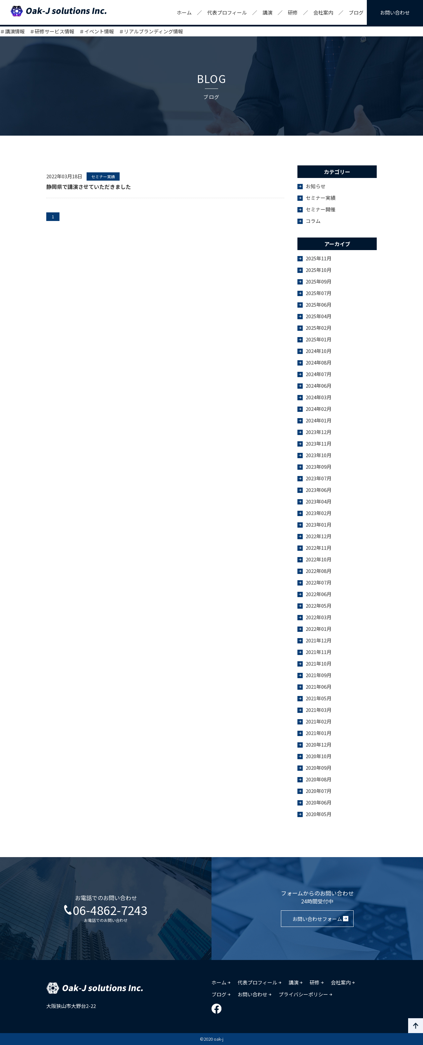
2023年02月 (318, 512)
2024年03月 (318, 397)
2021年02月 (318, 721)
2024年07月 (318, 373)
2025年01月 (318, 339)
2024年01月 (318, 420)
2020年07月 (318, 790)
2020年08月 (318, 779)
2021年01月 (318, 732)
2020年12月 (318, 744)
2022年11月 (318, 547)
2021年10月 (318, 663)
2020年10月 (318, 756)
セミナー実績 (320, 197)
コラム (313, 220)
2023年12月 (318, 431)
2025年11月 (318, 258)
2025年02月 (318, 327)
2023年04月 (318, 501)
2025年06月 (318, 304)
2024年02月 (318, 408)
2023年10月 (318, 455)
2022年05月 (318, 605)
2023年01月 (318, 524)
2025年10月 (318, 269)
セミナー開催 (320, 209)
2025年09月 (318, 281)
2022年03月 (318, 617)
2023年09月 (318, 466)
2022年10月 (318, 559)
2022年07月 (318, 582)
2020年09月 (318, 767)
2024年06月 (318, 385)
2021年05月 (318, 698)
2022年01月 (318, 628)
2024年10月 (318, 350)
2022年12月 (318, 536)
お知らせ (316, 186)
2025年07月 (318, 292)
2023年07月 (318, 478)
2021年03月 (318, 709)
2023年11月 (318, 443)
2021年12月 (318, 640)
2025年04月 (318, 316)
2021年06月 (318, 686)
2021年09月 (318, 675)
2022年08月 (318, 570)
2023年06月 (318, 489)
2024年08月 (318, 362)
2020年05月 (318, 813)
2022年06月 (318, 593)
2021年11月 (318, 651)
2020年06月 (318, 802)
